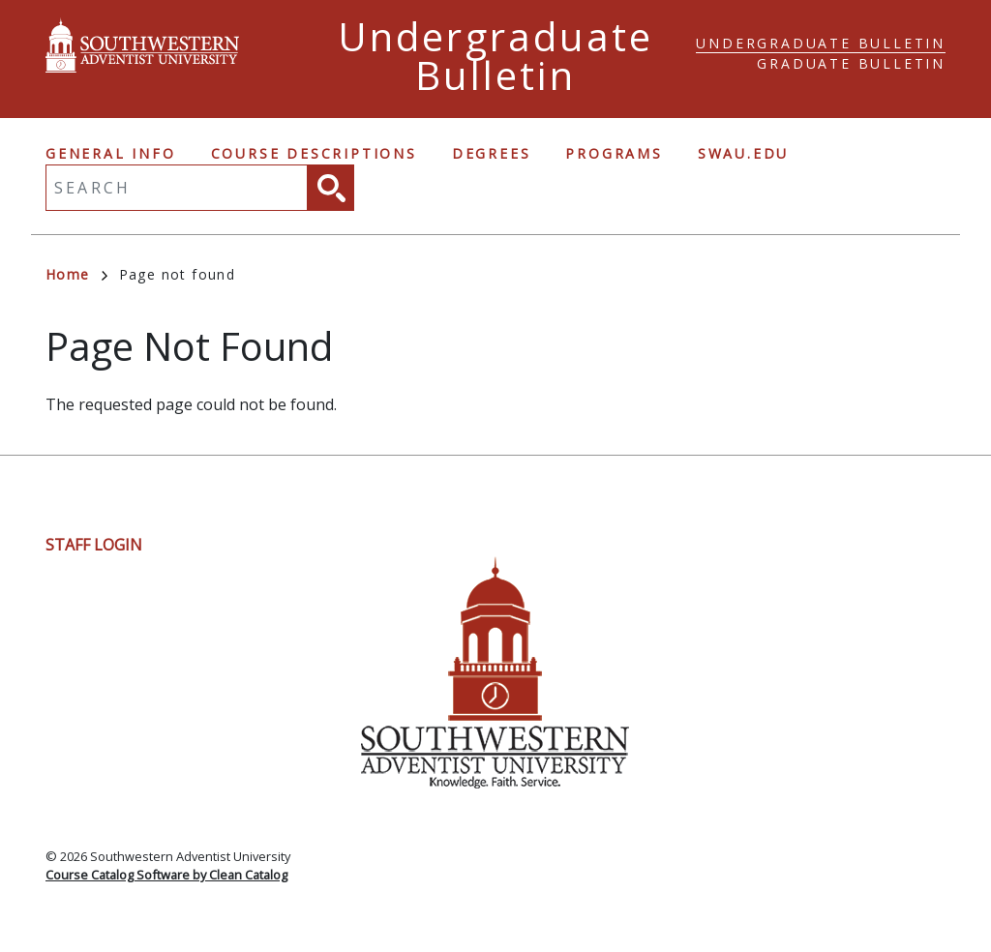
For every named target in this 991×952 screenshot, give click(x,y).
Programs (613, 153)
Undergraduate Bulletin (821, 43)
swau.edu (743, 153)
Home (76, 274)
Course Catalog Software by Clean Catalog (166, 874)
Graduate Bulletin (851, 63)
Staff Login (93, 544)
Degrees (491, 153)
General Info (110, 153)
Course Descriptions (314, 153)
